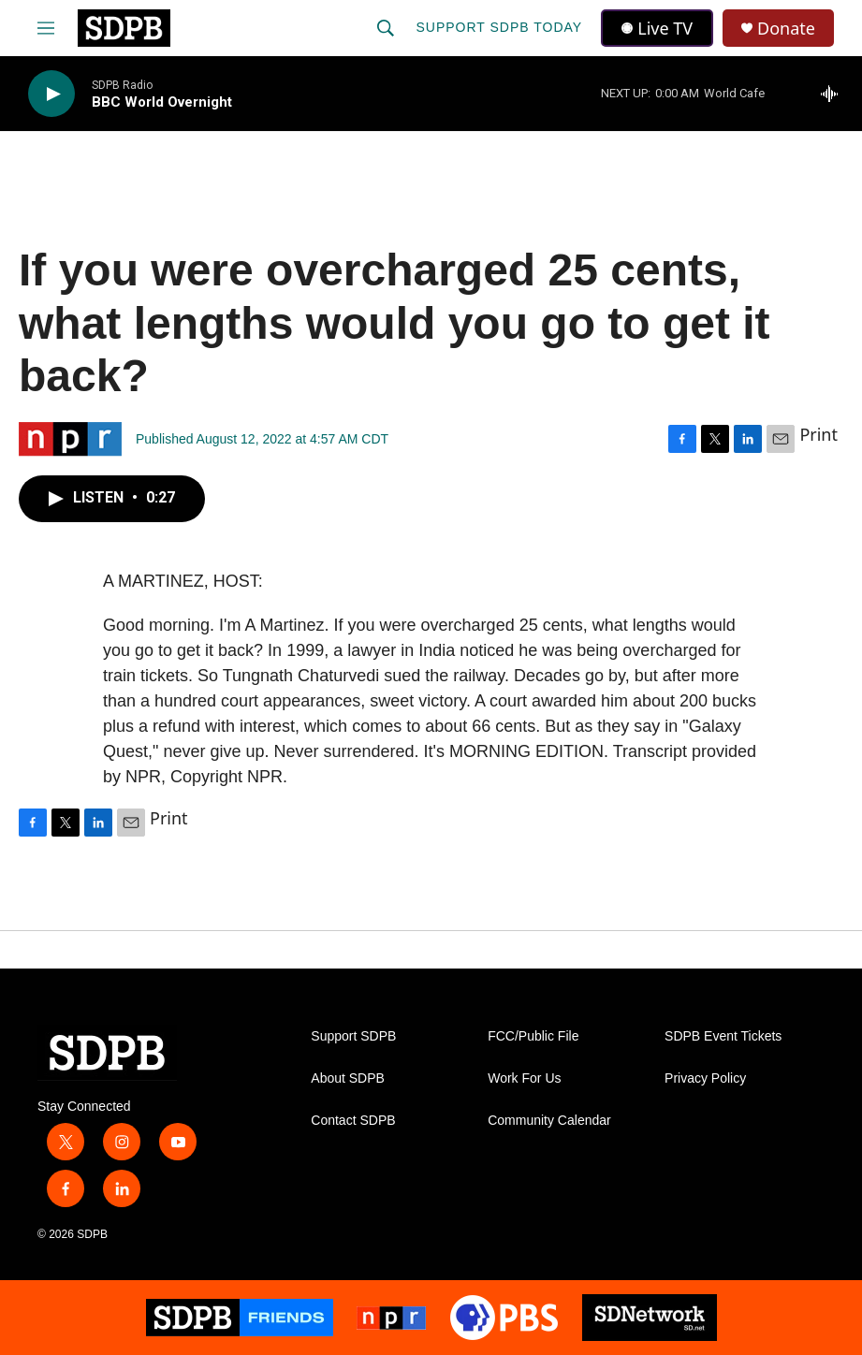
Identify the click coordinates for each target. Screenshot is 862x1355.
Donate (786, 28)
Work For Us (524, 1078)
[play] (51, 94)
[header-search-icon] (385, 28)
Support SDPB (353, 1036)
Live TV (657, 28)
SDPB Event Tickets (723, 1036)
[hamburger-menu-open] (46, 28)
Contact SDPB (353, 1121)
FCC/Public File (533, 1036)
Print (818, 434)
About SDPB (348, 1078)
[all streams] (834, 93)
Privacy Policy (705, 1078)
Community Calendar (549, 1121)
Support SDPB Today (499, 27)
